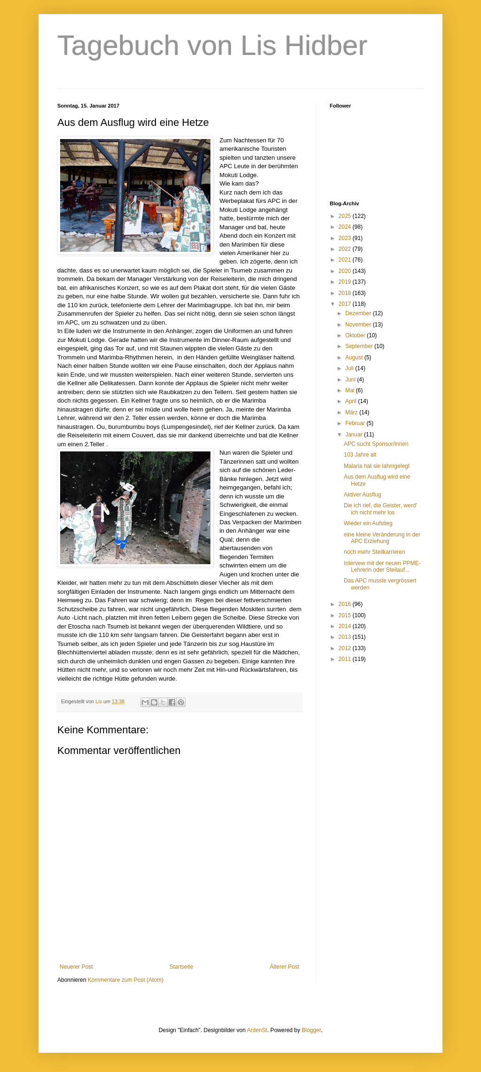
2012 (346, 648)
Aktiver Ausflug (362, 494)
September (359, 346)
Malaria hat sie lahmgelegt (377, 466)
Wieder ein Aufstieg (368, 523)
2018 (346, 293)
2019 (346, 282)
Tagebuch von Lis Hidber (212, 45)
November (359, 324)
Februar (355, 423)
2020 (346, 271)
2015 (346, 615)
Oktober (356, 335)
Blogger (311, 1030)
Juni (351, 379)
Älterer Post (284, 966)
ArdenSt (257, 1030)
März (352, 412)
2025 (346, 216)
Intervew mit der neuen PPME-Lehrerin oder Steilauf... (382, 566)
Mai (350, 390)
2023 (346, 238)
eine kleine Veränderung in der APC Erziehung (382, 537)
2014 (346, 626)
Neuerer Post (76, 966)
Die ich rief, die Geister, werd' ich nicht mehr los (380, 508)
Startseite (182, 966)
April (351, 401)
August (355, 357)
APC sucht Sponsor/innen (376, 444)
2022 (346, 249)
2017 (346, 304)
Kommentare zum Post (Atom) (125, 980)
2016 (346, 604)
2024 (346, 227)
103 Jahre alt (360, 454)
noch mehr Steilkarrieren (374, 552)
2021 (346, 259)
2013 (346, 637)
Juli (350, 368)
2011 (346, 659)
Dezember (359, 313)
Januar (354, 434)
